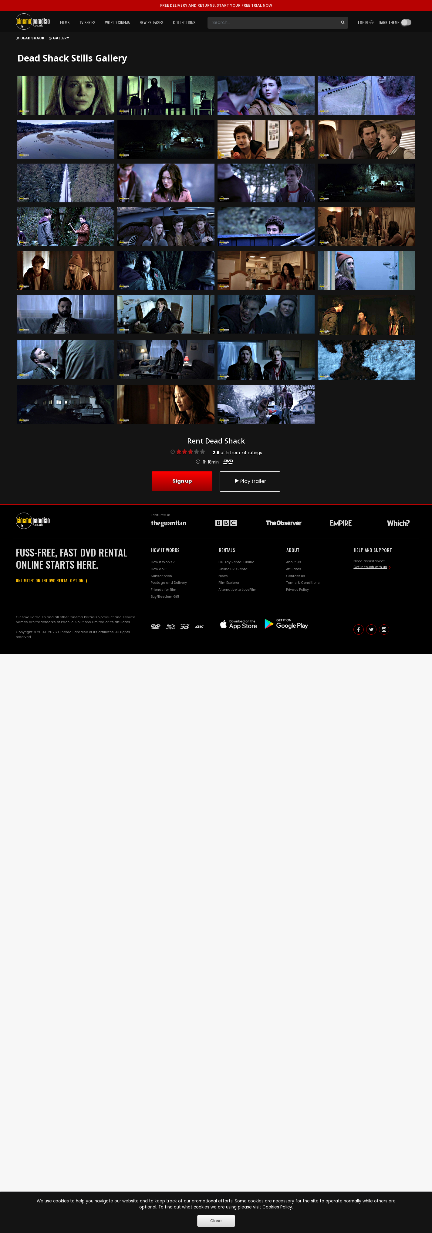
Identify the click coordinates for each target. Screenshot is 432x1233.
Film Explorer (228, 582)
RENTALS (227, 550)
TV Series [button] (87, 22)
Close (216, 1220)
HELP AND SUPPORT (373, 550)
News (223, 575)
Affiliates (293, 569)
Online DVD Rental (233, 569)
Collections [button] (184, 22)
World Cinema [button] (117, 22)
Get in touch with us (370, 566)
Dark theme (389, 22)
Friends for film (163, 589)
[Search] (272, 23)
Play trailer (250, 481)
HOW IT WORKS (165, 550)
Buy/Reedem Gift (165, 596)
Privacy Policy (297, 589)
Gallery (61, 38)
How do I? (159, 569)
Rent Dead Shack (216, 441)
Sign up (182, 480)
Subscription (161, 575)
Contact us (295, 575)
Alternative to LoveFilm (237, 589)
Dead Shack (32, 38)
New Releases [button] (151, 22)
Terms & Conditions (303, 582)
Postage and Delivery (169, 582)
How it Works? (162, 562)
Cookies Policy (277, 1207)
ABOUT (292, 550)
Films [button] (64, 22)
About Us (293, 562)
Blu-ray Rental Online (236, 562)
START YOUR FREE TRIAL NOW (216, 5)
